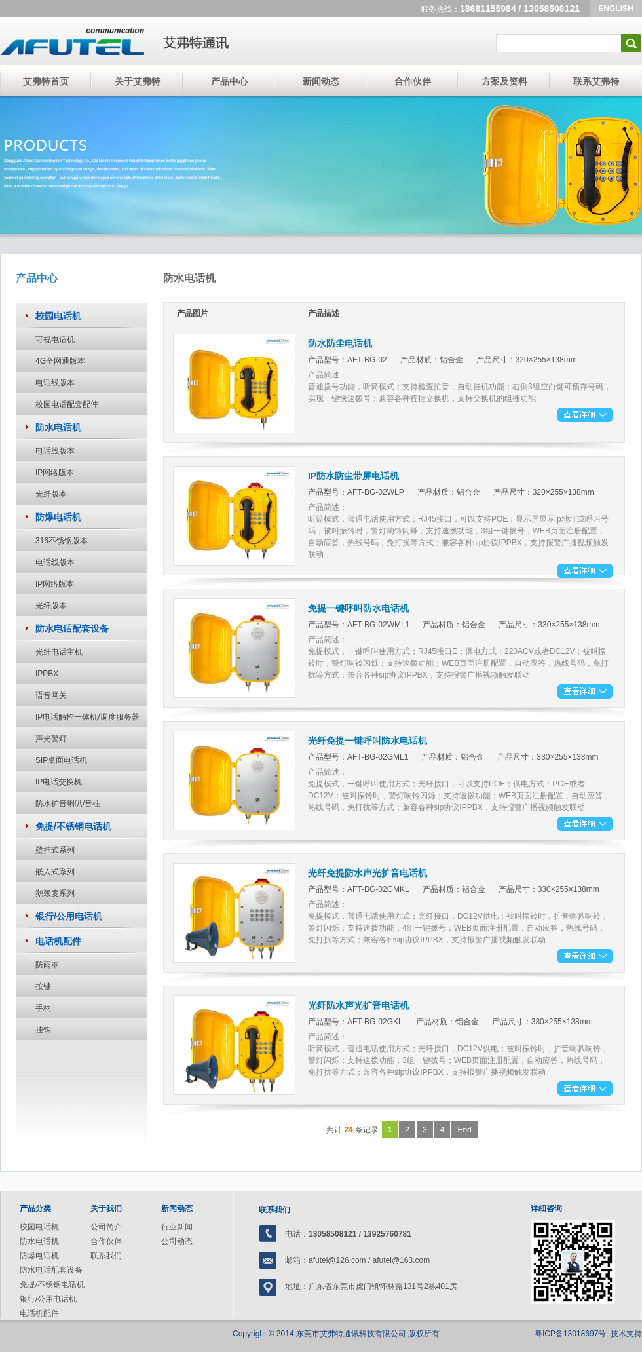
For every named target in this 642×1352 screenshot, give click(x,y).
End (464, 1129)
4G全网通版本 (60, 361)
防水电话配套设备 (51, 1270)
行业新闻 (177, 1226)
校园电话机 (39, 1226)
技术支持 (626, 1333)
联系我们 (106, 1255)
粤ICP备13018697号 (570, 1333)
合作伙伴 (412, 81)
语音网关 (51, 695)
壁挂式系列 (55, 850)
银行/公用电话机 (48, 1299)
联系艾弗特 (596, 81)
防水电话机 (39, 1241)
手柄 (43, 1008)
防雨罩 (47, 964)
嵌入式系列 (55, 871)
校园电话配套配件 (66, 404)
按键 (43, 986)
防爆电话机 (39, 1255)
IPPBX (46, 673)
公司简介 (106, 1226)
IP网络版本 (54, 472)
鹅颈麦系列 (55, 893)
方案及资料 (504, 81)
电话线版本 (55, 382)
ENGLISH (615, 8)
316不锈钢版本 (61, 540)
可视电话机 (55, 339)
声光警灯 (51, 738)
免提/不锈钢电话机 (52, 1284)
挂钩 (43, 1029)
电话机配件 (39, 1313)
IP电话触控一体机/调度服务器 (87, 717)
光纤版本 (51, 494)
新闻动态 (321, 81)
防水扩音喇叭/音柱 (67, 803)
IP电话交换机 (58, 781)
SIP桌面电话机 (61, 760)
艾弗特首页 (46, 81)
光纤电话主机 (59, 652)
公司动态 (177, 1241)
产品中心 (229, 81)
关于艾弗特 (137, 81)
